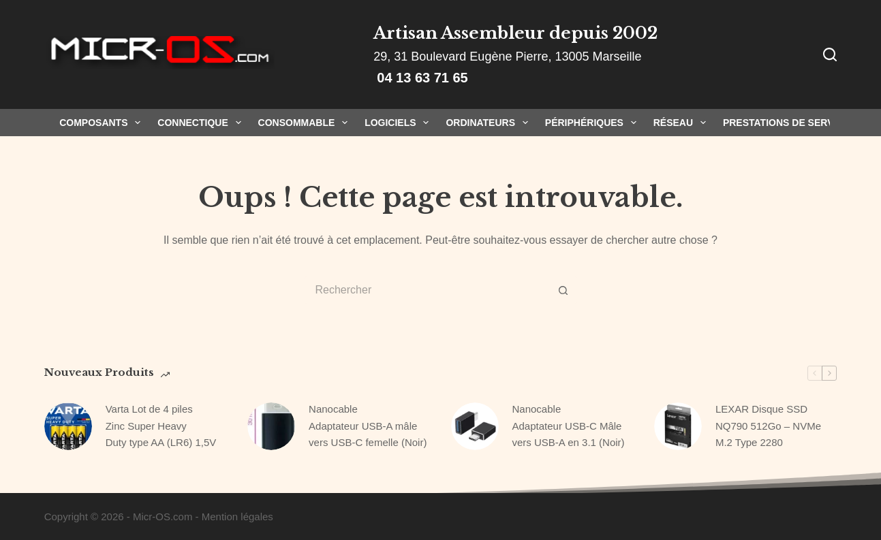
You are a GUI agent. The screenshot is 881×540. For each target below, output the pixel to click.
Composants (102, 122)
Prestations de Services (789, 122)
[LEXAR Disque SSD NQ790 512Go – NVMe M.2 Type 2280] (678, 426)
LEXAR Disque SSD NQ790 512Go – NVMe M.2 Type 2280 (768, 426)
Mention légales (237, 516)
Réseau (682, 122)
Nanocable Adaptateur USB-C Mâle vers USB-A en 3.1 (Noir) (568, 426)
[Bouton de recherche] (563, 290)
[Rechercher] (830, 54)
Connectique (201, 122)
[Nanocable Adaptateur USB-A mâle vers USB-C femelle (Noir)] (271, 426)
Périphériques (593, 122)
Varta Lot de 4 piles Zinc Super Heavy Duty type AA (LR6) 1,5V (161, 426)
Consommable (306, 122)
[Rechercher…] (427, 290)
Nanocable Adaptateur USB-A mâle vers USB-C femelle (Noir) (368, 426)
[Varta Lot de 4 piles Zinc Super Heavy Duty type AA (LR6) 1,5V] (68, 426)
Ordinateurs (489, 122)
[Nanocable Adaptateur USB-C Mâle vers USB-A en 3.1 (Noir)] (475, 426)
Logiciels (399, 122)
